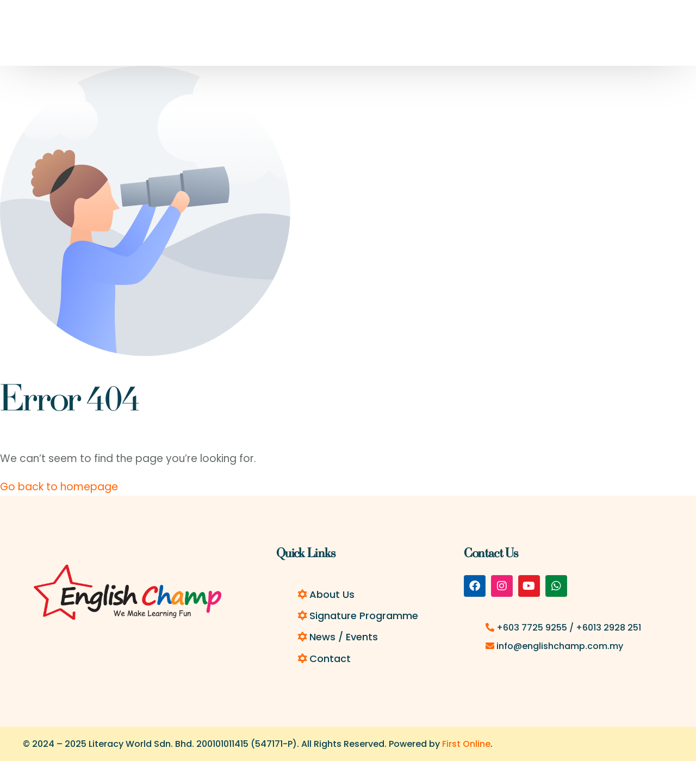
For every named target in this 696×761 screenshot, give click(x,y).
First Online (466, 744)
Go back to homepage (59, 486)
